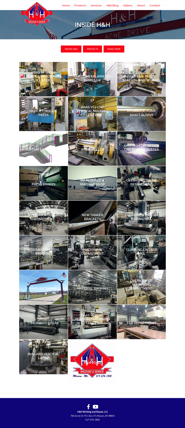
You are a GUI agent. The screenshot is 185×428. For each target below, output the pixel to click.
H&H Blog (112, 5)
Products (80, 5)
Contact (155, 5)
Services (96, 5)
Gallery (127, 5)
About (141, 5)
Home (66, 5)
